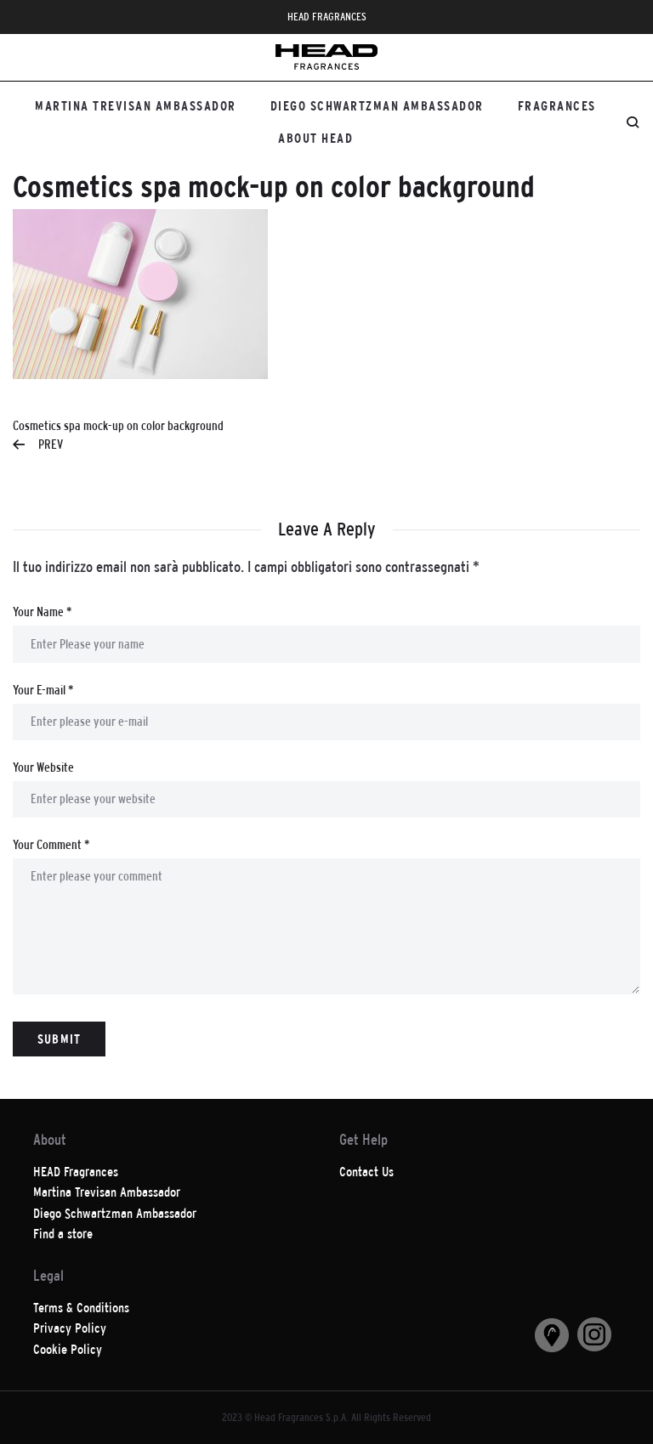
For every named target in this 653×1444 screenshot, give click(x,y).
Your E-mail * (43, 689)
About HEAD (315, 138)
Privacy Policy (69, 1328)
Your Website (43, 767)
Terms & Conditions (81, 1308)
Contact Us (366, 1172)
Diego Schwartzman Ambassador (377, 106)
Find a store (63, 1234)
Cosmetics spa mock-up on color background (118, 436)
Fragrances (557, 106)
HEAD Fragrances (75, 1172)
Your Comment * (51, 844)
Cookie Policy (67, 1349)
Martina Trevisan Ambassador (135, 106)
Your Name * (42, 611)
